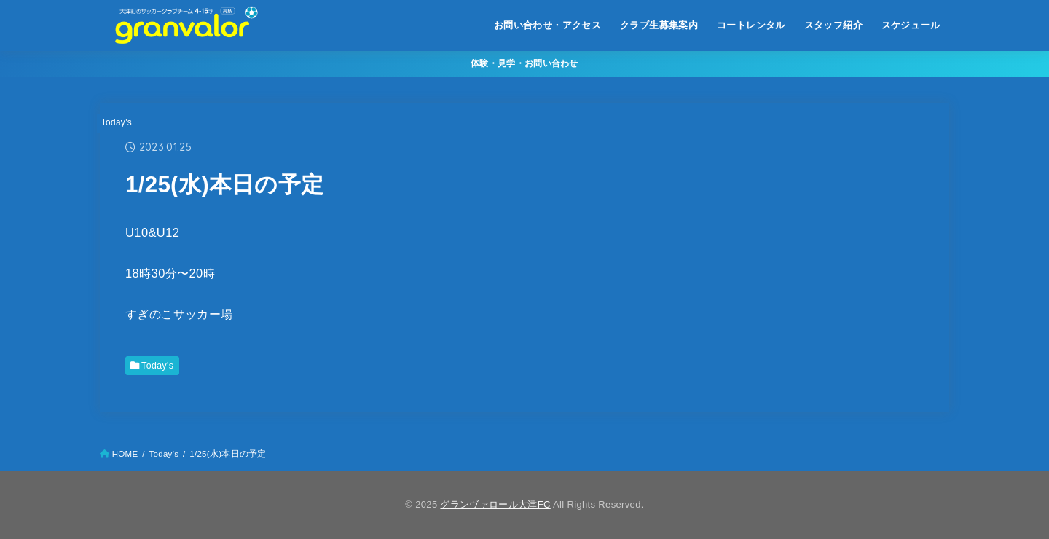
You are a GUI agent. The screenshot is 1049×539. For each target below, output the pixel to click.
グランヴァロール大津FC (495, 504)
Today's (116, 122)
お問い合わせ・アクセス (548, 25)
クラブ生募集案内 (659, 25)
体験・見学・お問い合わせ (524, 63)
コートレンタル (751, 25)
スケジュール (910, 25)
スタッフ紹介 (833, 25)
